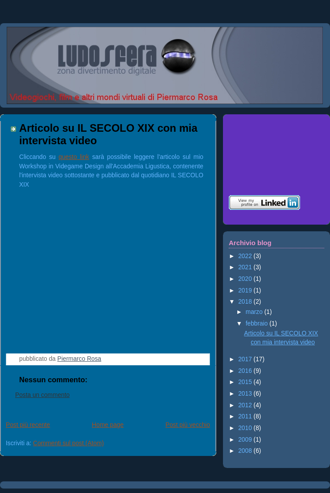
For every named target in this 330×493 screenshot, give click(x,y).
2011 (245, 416)
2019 (245, 290)
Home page (108, 425)
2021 (245, 267)
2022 (245, 256)
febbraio (257, 323)
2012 (245, 405)
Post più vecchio (187, 425)
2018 (245, 301)
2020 (245, 279)
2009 (245, 439)
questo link (73, 157)
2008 (245, 450)
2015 (245, 382)
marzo (255, 312)
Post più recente (28, 425)
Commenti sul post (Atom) (68, 443)
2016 (245, 371)
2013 (245, 393)
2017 (245, 359)
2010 (245, 428)
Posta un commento (42, 395)
